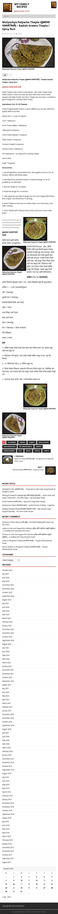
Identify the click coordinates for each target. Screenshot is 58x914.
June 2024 (5, 578)
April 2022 (5, 659)
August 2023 (6, 600)
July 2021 (5, 688)
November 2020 (8, 718)
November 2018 (8, 807)
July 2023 (5, 603)
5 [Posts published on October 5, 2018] (36, 877)
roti (20, 451)
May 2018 (5, 829)
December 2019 (8, 759)
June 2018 (5, 825)
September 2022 (8, 640)
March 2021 (6, 703)
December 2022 (8, 629)
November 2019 (8, 762)
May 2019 (5, 784)
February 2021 (7, 707)
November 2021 (8, 674)
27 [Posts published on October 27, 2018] (44, 888)
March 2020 (6, 748)
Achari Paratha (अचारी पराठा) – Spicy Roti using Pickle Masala (23, 501)
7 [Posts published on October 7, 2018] (51, 877)
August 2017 (6, 862)
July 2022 (5, 648)
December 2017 (8, 847)
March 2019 (6, 792)
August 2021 (6, 685)
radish (38, 447)
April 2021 (5, 699)
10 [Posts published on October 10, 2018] (21, 880)
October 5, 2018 (9, 34)
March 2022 (6, 663)
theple (46, 451)
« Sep (4, 897)
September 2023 (8, 596)
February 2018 (7, 840)
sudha (19, 34)
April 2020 (5, 744)
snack (28, 451)
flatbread (12, 442)
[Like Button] (5, 75)
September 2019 (8, 770)
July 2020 (5, 733)
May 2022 (5, 655)
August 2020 (6, 729)
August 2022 (6, 644)
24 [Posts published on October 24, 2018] (21, 888)
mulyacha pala (9, 447)
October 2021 (7, 677)
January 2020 (7, 755)
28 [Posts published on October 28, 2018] (52, 888)
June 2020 (5, 736)
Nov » (9, 897)
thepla (37, 451)
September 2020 (8, 725)
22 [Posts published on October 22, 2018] (6, 888)
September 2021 (8, 681)
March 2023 (6, 618)
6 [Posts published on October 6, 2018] (44, 877)
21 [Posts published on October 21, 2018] (52, 884)
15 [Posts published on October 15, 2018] (6, 884)
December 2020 (8, 714)
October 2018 (7, 810)
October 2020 (7, 722)
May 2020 (5, 740)
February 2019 (7, 796)
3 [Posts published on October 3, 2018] (21, 877)
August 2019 (6, 773)
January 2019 (7, 799)
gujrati (32, 442)
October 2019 (7, 766)
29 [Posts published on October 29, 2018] (6, 891)
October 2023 (7, 592)
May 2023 (5, 611)
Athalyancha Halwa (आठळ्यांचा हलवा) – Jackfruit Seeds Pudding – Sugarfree (28, 505)
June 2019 (5, 781)
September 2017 (8, 858)
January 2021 (7, 711)
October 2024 (7, 570)
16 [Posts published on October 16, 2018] (14, 884)
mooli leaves (44, 442)
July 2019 (5, 777)
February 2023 (7, 622)
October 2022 (7, 637)
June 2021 (5, 692)
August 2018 (6, 818)
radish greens (9, 451)
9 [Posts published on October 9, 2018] (13, 880)
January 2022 (7, 666)
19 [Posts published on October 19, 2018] (36, 884)
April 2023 (5, 614)
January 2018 (7, 844)
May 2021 (5, 696)
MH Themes (42, 912)
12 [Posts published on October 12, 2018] (36, 880)
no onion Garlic (25, 447)
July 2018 (5, 821)
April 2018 (5, 833)
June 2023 (5, 607)
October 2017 (7, 855)
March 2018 (6, 836)
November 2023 (8, 589)
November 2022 (8, 633)
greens (22, 442)
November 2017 (8, 851)
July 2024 (5, 574)
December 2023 (8, 585)
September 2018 (8, 814)
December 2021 (8, 670)
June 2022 (5, 651)
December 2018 (8, 803)
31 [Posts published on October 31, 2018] (21, 891)
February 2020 (7, 751)
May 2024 (5, 581)
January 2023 (7, 626)
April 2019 (5, 788)
